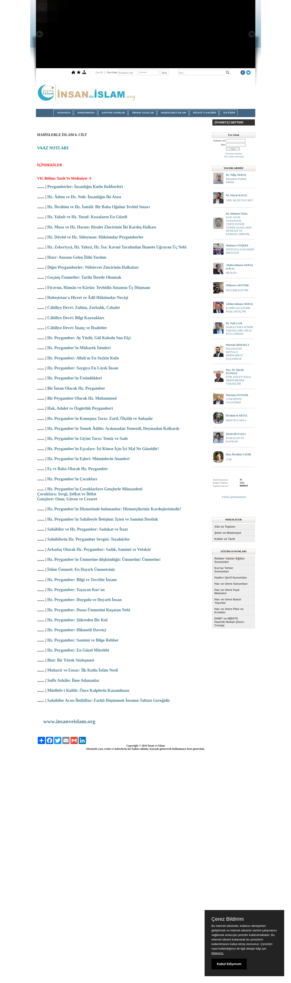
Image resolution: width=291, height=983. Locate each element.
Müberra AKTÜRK (237, 285)
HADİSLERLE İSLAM (173, 112)
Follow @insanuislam (234, 497)
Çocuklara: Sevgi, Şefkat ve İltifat (66, 494)
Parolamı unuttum (234, 153)
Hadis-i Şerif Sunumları (230, 577)
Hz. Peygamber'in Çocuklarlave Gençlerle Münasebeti (94, 489)
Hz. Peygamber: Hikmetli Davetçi (76, 630)
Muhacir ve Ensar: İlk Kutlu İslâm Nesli (82, 670)
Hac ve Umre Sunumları (231, 583)
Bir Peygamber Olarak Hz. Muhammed (82, 398)
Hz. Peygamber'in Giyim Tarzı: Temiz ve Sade (87, 438)
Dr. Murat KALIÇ (237, 195)
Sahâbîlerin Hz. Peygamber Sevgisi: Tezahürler (88, 539)
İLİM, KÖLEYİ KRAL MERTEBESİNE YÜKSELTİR (238, 380)
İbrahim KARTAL (237, 415)
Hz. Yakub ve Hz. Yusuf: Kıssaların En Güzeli (87, 217)
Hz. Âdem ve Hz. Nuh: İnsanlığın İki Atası (84, 197)
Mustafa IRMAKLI (237, 344)
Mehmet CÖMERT (237, 245)
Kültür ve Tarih (224, 539)
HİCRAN (231, 272)
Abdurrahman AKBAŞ (239, 304)
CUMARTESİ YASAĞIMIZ (234, 400)
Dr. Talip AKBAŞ (236, 174)
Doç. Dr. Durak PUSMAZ (235, 371)
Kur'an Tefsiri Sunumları (223, 569)
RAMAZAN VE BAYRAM (235, 439)
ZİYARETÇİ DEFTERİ (228, 122)
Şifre (223, 144)
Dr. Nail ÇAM (234, 323)
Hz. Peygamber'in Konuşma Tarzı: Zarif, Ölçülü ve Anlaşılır (100, 418)
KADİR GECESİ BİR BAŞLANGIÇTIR (238, 309)
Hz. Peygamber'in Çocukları (72, 479)
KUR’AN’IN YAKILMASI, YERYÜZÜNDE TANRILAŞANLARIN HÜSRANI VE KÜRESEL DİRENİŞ (238, 226)
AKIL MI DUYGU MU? (239, 200)
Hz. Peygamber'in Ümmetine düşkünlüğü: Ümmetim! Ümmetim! (104, 559)
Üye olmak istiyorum (234, 156)
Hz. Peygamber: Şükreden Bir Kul (77, 620)
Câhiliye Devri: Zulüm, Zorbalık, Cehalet (83, 307)
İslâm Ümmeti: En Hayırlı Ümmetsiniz (81, 569)
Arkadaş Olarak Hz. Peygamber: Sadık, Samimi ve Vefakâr (99, 549)
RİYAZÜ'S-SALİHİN (204, 112)
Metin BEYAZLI (236, 434)
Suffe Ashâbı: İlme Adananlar (73, 680)
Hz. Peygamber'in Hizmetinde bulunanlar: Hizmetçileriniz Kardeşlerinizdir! (114, 509)
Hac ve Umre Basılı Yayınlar (227, 601)
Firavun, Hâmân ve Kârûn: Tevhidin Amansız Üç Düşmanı (98, 287)
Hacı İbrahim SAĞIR (238, 454)
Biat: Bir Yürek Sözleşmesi (70, 660)
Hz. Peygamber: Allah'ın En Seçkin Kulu (83, 358)
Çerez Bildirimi (227, 919)
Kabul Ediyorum (229, 964)
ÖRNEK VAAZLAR (143, 112)
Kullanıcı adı (219, 140)
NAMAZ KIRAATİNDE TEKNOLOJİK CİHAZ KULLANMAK (239, 331)
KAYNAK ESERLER (113, 112)
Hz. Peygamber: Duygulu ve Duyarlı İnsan (84, 599)
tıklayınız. (217, 953)
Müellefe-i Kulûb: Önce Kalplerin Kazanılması (88, 690)
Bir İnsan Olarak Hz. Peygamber (76, 388)
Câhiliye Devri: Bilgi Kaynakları (75, 318)
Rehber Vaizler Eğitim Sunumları (229, 560)
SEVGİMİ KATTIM (237, 290)
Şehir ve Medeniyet (227, 532)
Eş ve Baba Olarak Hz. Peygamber (77, 468)
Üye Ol (99, 72)
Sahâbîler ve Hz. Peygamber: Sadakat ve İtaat (87, 529)
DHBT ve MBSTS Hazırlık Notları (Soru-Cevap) (229, 622)
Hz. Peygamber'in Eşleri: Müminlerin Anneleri (88, 458)
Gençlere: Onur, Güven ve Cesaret (67, 499)
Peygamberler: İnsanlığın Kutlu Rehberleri (85, 186)
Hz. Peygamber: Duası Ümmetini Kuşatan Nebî (88, 610)
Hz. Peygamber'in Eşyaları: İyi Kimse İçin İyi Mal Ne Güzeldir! (103, 448)
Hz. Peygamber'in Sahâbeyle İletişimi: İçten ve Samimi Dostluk (102, 519)
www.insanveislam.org (69, 721)
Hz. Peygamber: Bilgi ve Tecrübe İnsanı (82, 579)
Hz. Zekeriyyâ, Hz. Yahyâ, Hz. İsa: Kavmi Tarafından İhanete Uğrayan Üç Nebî (116, 247)
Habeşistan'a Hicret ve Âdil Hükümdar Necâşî (87, 297)
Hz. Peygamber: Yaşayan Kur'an (76, 589)
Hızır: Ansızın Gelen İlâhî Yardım (76, 257)
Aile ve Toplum (224, 526)
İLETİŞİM (229, 112)
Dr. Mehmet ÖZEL (237, 213)
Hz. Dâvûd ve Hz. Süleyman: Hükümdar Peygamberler (95, 237)
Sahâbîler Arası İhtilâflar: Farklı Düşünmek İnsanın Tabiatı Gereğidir (108, 700)
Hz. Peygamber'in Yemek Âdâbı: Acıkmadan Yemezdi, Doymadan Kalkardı (113, 428)
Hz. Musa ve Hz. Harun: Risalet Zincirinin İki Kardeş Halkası (101, 227)
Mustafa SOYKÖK (237, 395)
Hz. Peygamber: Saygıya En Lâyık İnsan (82, 368)
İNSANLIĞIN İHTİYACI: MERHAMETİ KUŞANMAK (234, 353)
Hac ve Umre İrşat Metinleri (226, 591)
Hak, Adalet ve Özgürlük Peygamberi (80, 408)
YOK (229, 459)
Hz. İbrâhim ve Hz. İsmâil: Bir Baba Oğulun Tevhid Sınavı (98, 207)
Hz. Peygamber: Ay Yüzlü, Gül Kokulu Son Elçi (89, 338)
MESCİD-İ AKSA (236, 420)
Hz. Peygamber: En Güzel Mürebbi (78, 650)
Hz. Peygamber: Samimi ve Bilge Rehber (83, 640)
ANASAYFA (63, 112)
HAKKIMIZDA (86, 112)
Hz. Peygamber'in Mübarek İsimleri (79, 348)
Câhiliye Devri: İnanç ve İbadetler (77, 328)
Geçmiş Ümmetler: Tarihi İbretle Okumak (84, 277)
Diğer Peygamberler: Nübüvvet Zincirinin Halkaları (93, 267)
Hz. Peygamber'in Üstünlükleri (74, 378)
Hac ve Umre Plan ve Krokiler (228, 610)
